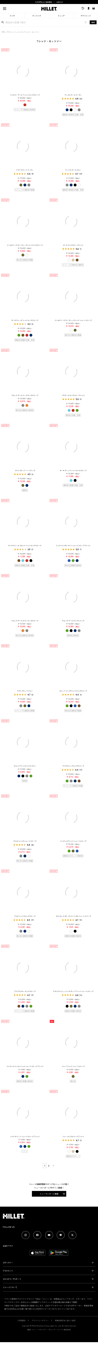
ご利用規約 (21, 1320)
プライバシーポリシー (40, 1320)
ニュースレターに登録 (49, 1193)
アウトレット (86, 15)
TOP (3, 32)
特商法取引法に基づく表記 (65, 1320)
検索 (93, 22)
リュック (61, 15)
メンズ (12, 15)
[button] (53, 1165)
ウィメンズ (36, 15)
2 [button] (48, 1165)
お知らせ (60, 2)
